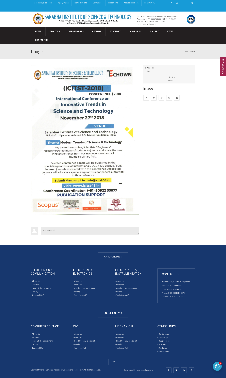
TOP (113, 362)
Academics (116, 31)
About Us (55, 31)
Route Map (163, 337)
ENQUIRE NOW (113, 313)
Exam (170, 31)
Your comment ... (90, 231)
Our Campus (164, 334)
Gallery (154, 31)
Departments (76, 31)
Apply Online (63, 3)
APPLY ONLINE (113, 256)
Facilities (35, 285)
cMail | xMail (164, 351)
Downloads (97, 3)
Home (38, 31)
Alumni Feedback (131, 3)
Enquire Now (149, 3)
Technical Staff (38, 295)
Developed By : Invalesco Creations (138, 370)
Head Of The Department (42, 288)
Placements (113, 3)
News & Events (81, 3)
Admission (135, 31)
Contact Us (41, 40)
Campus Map (164, 341)
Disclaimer (163, 348)
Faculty (35, 292)
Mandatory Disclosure (43, 3)
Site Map (162, 344)
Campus (96, 31)
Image (192, 51)
